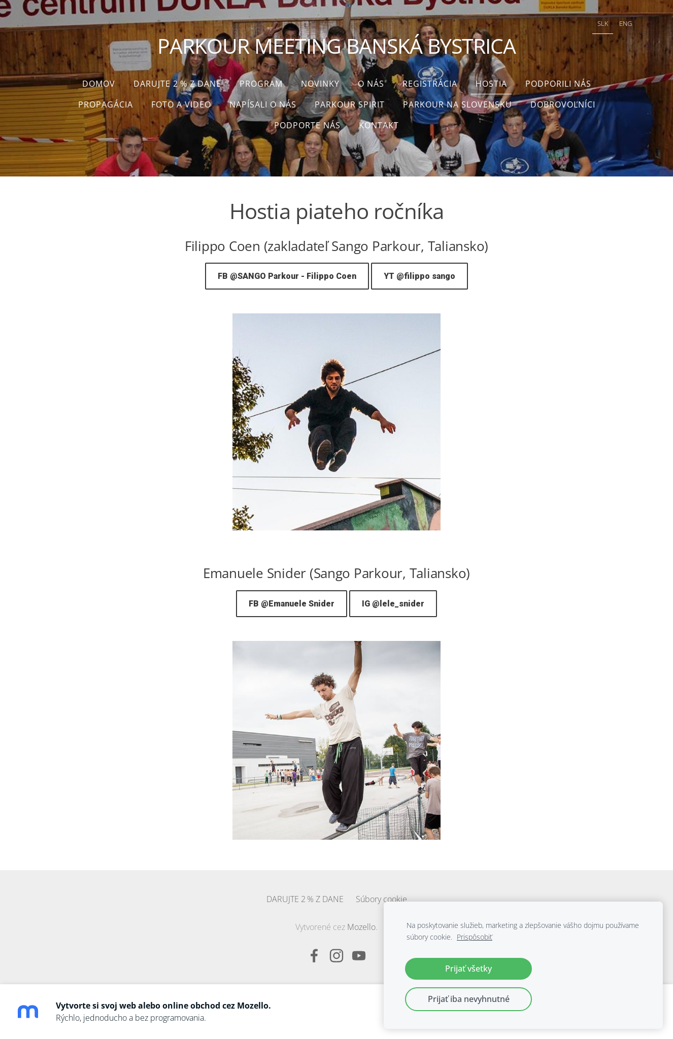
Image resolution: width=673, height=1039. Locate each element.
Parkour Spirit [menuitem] (350, 104)
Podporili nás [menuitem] (558, 83)
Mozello (361, 927)
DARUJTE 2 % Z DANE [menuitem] (177, 83)
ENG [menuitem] (625, 23)
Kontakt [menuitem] (379, 125)
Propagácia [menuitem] (105, 104)
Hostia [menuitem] (491, 83)
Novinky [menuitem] (320, 83)
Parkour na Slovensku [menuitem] (457, 104)
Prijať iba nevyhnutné (469, 999)
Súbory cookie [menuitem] (381, 899)
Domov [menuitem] (98, 83)
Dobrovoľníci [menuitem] (562, 104)
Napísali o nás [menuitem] (262, 104)
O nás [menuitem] (371, 83)
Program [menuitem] (261, 83)
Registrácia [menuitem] (429, 83)
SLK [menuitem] (603, 23)
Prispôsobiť (474, 937)
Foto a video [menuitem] (181, 104)
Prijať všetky (468, 968)
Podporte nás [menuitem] (307, 125)
